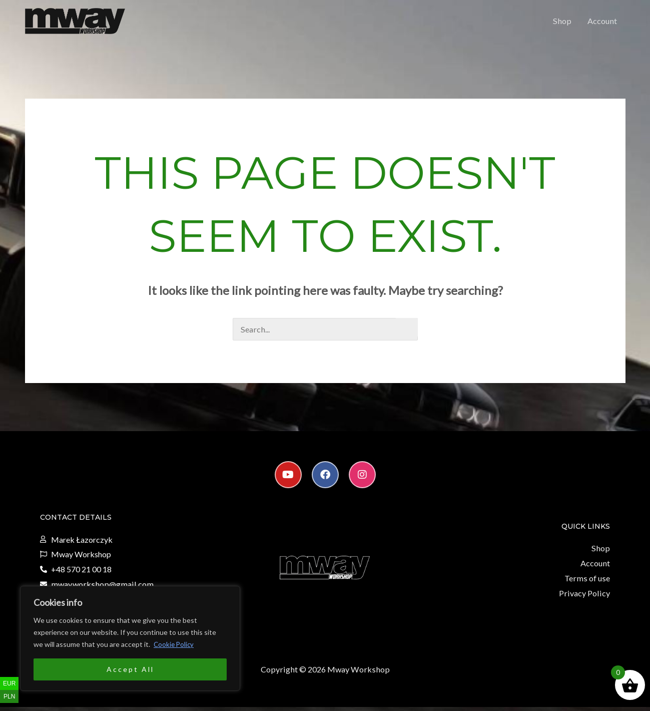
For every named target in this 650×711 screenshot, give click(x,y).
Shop (563, 23)
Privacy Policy (585, 597)
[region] (130, 638)
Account (602, 23)
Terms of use (588, 583)
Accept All (130, 669)
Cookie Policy (175, 644)
